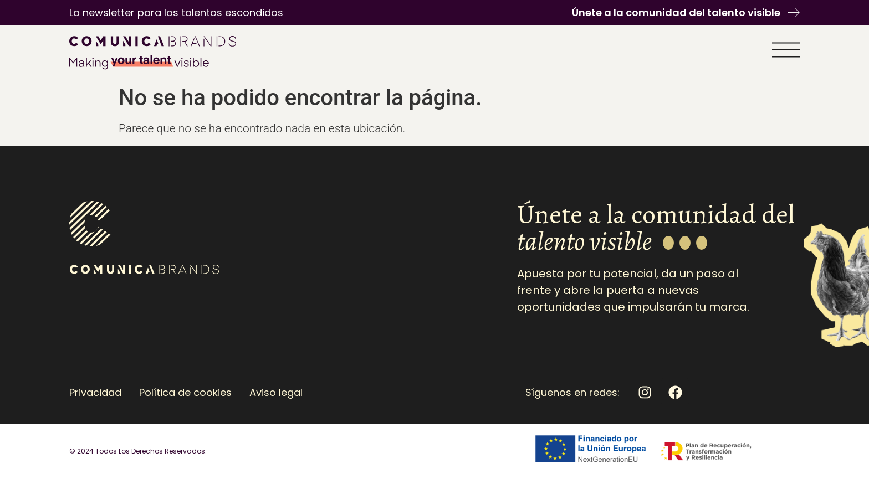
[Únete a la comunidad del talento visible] (794, 12)
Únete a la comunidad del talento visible (676, 12)
